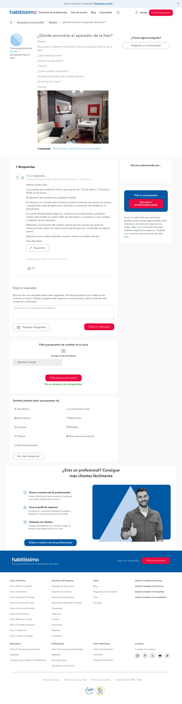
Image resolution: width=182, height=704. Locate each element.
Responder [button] (37, 248)
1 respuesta (43, 149)
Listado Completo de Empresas (149, 592)
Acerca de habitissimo (103, 649)
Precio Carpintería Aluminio (22, 625)
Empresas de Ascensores (63, 586)
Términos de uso (51, 680)
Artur (29, 176)
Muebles (53, 22)
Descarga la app (59, 660)
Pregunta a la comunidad (146, 45)
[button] (16, 40)
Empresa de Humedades (63, 597)
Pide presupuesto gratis (63, 378)
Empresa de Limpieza (61, 592)
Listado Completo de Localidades (151, 597)
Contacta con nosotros (145, 649)
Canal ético (98, 655)
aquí (138, 227)
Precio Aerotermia (18, 592)
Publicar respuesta (99, 327)
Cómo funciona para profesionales (67, 649)
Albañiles (56, 630)
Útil (31, 268)
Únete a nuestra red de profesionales (50, 542)
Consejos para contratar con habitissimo (28, 660)
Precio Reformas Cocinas (21, 619)
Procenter (97, 603)
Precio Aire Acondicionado (22, 608)
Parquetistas (57, 608)
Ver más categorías (28, 456)
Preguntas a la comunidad (30, 22)
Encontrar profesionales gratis (146, 203)
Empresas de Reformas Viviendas (67, 603)
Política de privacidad (75, 680)
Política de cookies (100, 680)
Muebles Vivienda (27, 362)
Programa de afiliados (103, 660)
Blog (95, 586)
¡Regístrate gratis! (103, 4)
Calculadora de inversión (63, 666)
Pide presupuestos (160, 13)
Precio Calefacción (18, 630)
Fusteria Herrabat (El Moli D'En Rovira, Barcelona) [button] (52, 179)
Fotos (95, 597)
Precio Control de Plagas (21, 636)
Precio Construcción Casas (22, 603)
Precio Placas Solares (19, 614)
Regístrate (14, 655)
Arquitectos (57, 636)
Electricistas (57, 625)
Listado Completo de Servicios (149, 586)
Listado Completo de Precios (148, 581)
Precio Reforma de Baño (21, 586)
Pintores (55, 619)
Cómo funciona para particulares (25, 649)
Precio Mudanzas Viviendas (22, 597)
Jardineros (56, 614)
